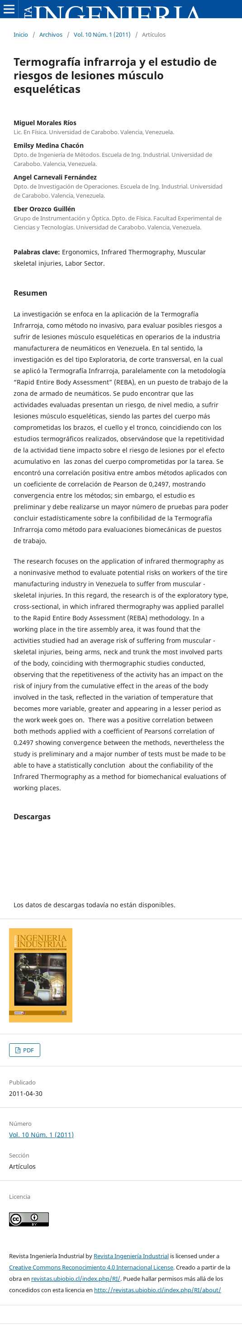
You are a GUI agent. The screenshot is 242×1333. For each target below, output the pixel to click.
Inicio (21, 34)
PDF (28, 1050)
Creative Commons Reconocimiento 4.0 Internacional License (91, 1267)
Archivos (50, 34)
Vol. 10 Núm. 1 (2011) (102, 34)
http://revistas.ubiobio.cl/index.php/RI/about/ (157, 1290)
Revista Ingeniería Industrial (131, 1256)
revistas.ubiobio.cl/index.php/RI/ (75, 1279)
